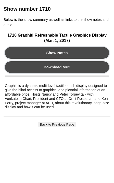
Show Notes (57, 53)
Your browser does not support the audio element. (57, 76)
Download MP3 (57, 67)
